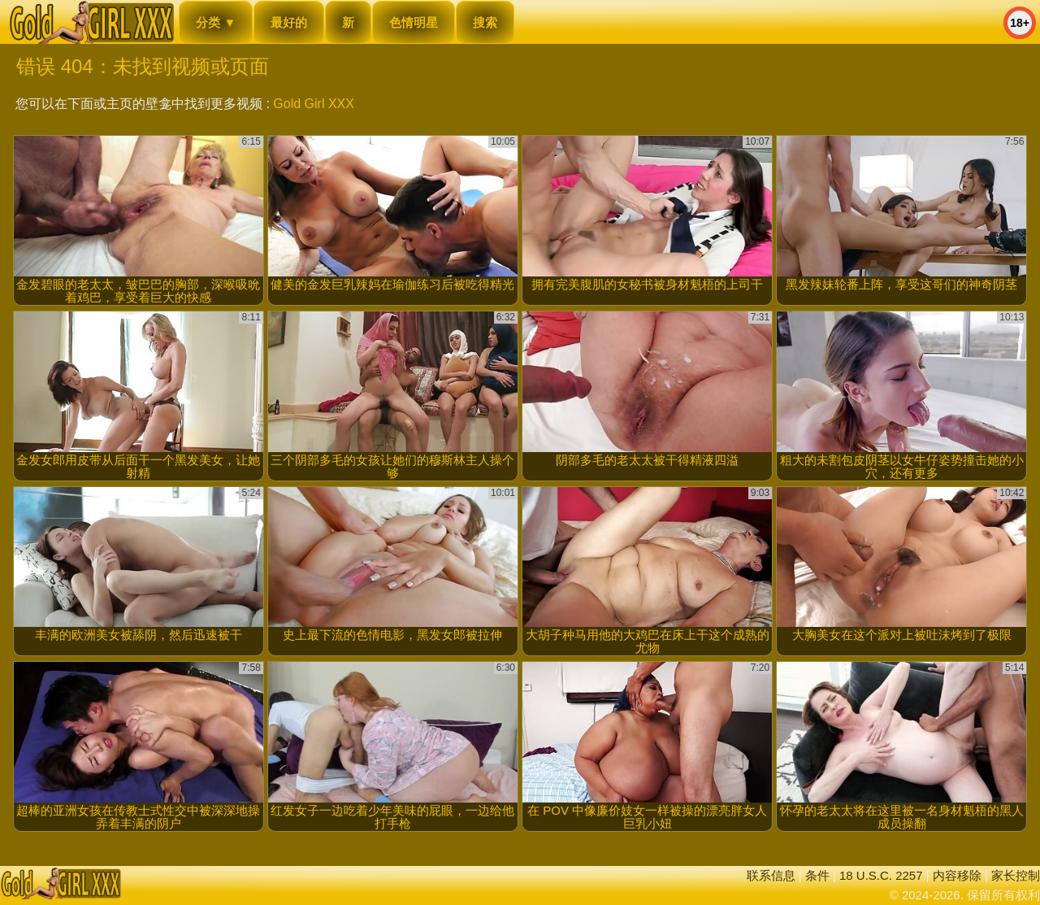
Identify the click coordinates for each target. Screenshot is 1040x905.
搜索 (485, 22)
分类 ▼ (216, 22)
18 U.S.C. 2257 (881, 875)
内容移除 (957, 875)
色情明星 (413, 22)
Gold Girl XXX (313, 104)
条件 (817, 875)
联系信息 (771, 875)
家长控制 (1015, 875)
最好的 (289, 22)
